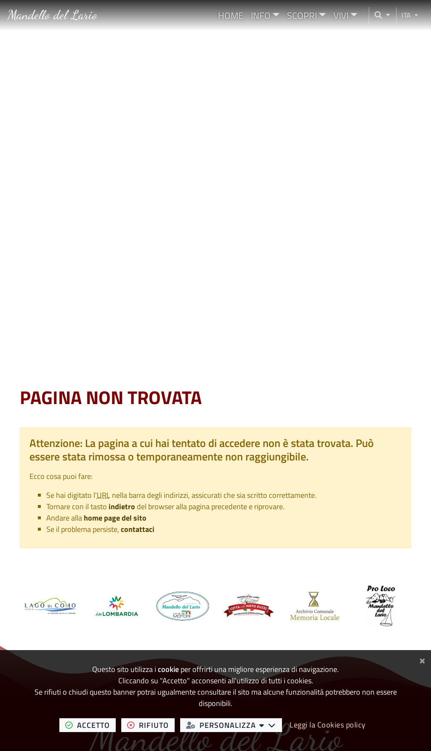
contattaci (137, 529)
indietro (122, 506)
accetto (90, 725)
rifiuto (151, 725)
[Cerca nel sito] (380, 15)
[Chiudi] (422, 659)
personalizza (234, 725)
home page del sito (115, 518)
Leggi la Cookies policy (328, 724)
